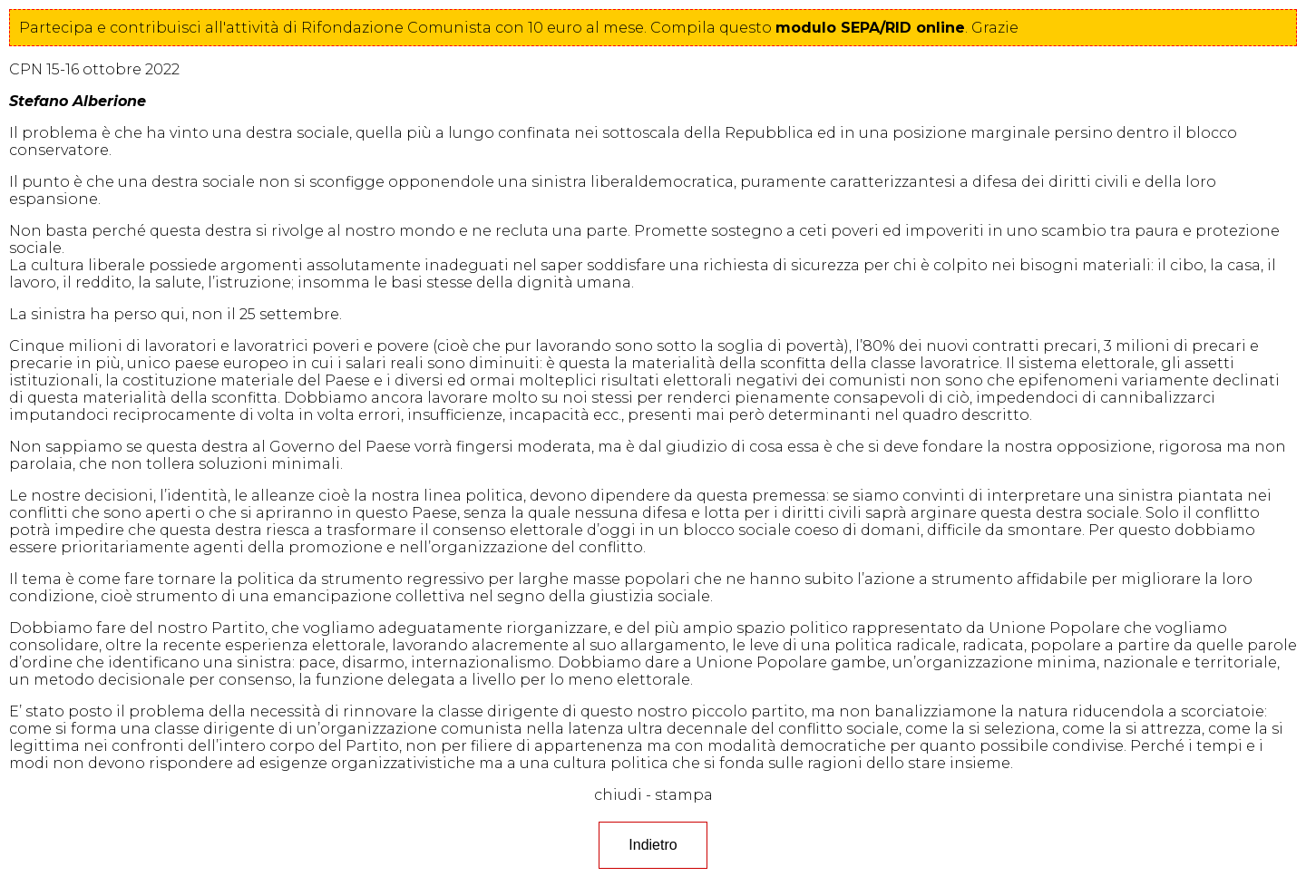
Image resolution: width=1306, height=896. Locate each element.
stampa (684, 794)
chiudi (618, 794)
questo (842, 27)
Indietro (653, 844)
